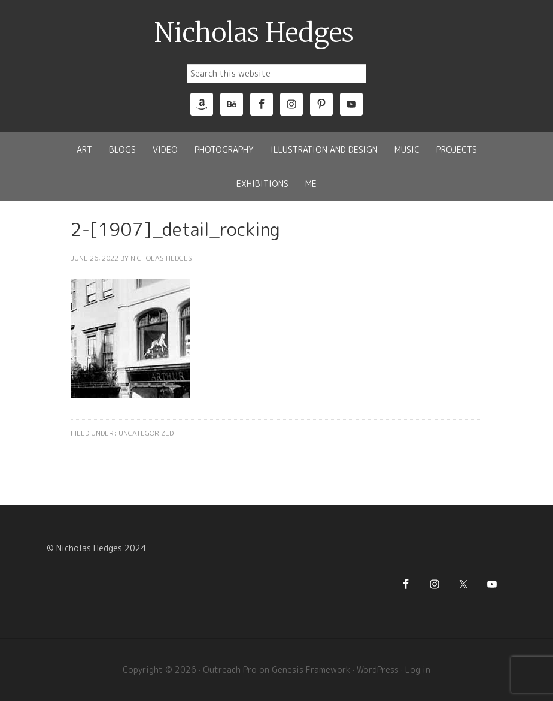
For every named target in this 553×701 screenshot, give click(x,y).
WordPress (378, 669)
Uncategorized (146, 433)
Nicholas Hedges (254, 33)
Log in (417, 669)
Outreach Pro (230, 669)
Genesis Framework (311, 669)
